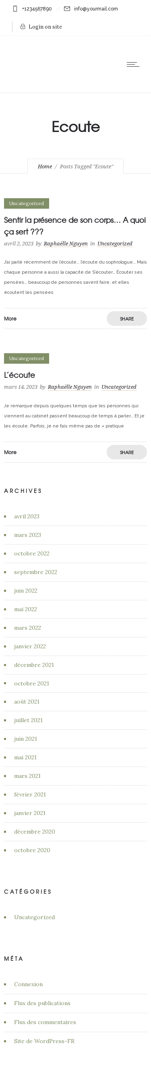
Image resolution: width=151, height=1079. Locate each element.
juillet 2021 (28, 720)
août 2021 (26, 701)
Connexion (28, 984)
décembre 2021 (34, 664)
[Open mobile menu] (135, 64)
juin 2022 (25, 590)
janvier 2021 (30, 813)
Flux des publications (42, 1003)
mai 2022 (25, 609)
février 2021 (30, 794)
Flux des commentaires (45, 1022)
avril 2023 (26, 516)
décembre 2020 (34, 831)
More (10, 318)
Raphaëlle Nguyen (66, 244)
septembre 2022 (35, 572)
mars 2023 (27, 534)
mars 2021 (27, 775)
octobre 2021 (31, 683)
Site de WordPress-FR (44, 1041)
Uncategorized (34, 917)
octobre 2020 (32, 850)
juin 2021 (25, 738)
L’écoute (19, 374)
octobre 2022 (32, 553)
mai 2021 (25, 757)
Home (45, 166)
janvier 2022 (30, 646)
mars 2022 (27, 627)
